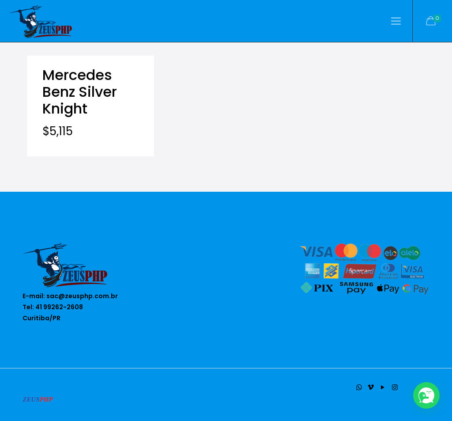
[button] (426, 395)
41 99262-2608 (59, 307)
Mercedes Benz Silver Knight (79, 91)
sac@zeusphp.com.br (82, 296)
